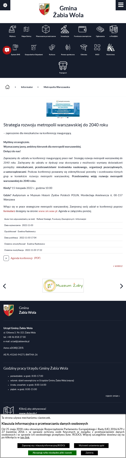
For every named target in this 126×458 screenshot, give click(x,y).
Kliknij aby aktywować (32, 411)
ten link (24, 437)
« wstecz (118, 266)
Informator (27, 87)
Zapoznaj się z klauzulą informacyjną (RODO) (43, 445)
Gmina (61, 10)
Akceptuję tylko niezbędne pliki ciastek (52, 452)
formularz (9, 211)
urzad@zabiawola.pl (20, 341)
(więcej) (70, 381)
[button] (121, 5)
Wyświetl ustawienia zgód (91, 445)
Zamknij (89, 453)
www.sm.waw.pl (47, 211)
